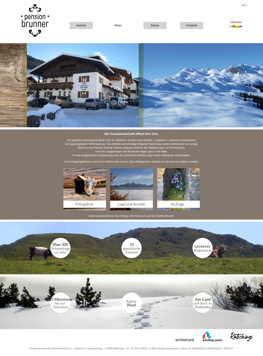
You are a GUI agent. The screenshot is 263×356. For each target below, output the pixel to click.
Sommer (81, 25)
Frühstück (191, 25)
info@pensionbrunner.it (168, 348)
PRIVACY (228, 348)
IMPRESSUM (215, 348)
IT (247, 5)
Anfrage (124, 216)
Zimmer (154, 25)
